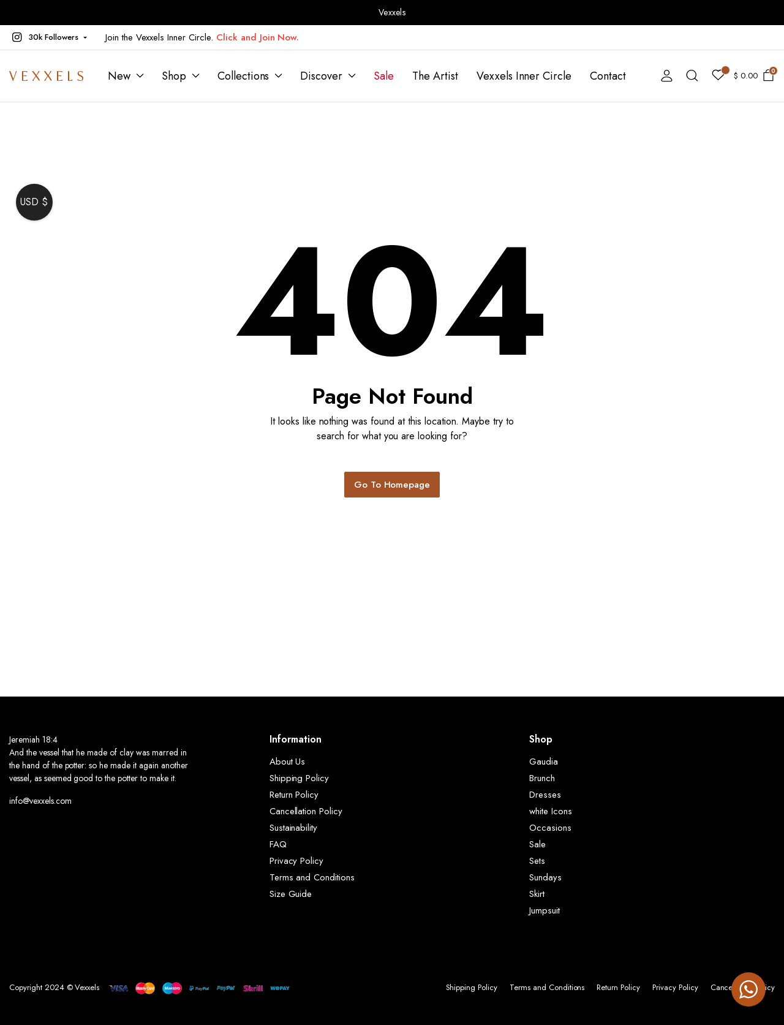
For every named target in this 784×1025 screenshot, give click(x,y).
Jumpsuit (544, 910)
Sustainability (294, 827)
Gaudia (543, 761)
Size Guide (291, 894)
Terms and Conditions (312, 877)
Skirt (537, 894)
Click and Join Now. (257, 37)
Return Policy (294, 794)
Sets (537, 861)
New (119, 76)
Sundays (545, 877)
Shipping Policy (300, 778)
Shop (174, 76)
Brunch (542, 778)
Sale (384, 76)
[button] (48, 37)
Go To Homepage (392, 484)
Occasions (550, 827)
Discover (321, 76)
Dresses (545, 794)
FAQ (278, 844)
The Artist (435, 76)
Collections (243, 76)
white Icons (550, 811)
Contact (608, 76)
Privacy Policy (297, 861)
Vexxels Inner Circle (524, 76)
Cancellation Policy (306, 811)
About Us (288, 761)
